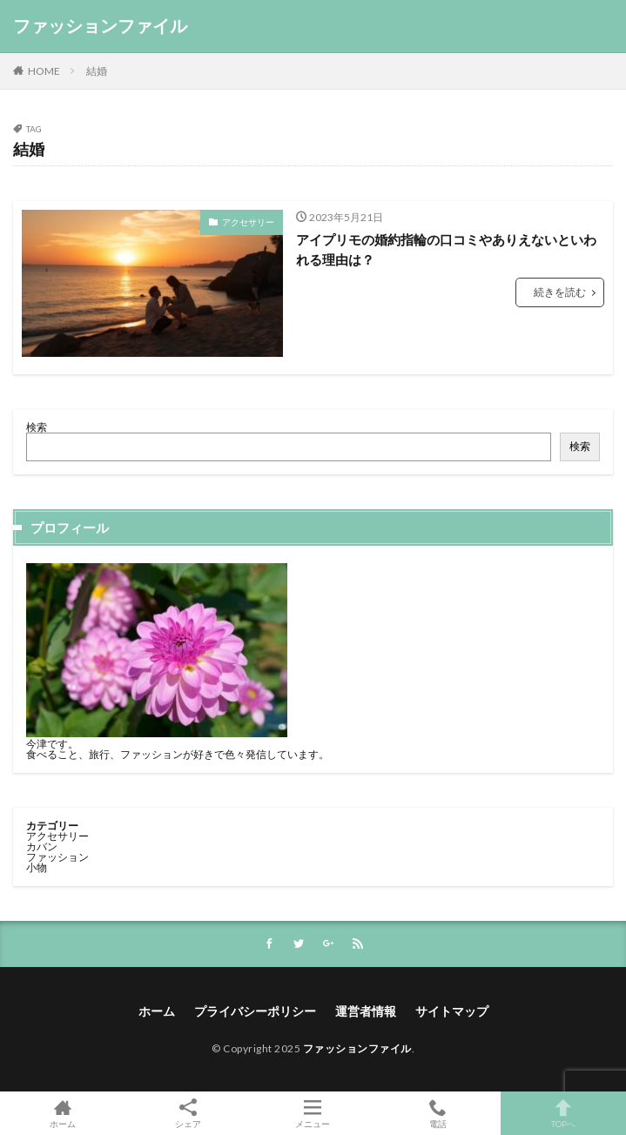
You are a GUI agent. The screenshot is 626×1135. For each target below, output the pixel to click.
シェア (188, 1113)
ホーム (156, 1011)
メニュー (313, 1113)
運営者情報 (365, 1011)
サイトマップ (451, 1011)
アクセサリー (248, 222)
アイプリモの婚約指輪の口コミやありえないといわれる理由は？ (446, 249)
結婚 (96, 70)
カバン (41, 846)
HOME (44, 70)
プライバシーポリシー (255, 1011)
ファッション (57, 856)
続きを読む (560, 292)
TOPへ (563, 1113)
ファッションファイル (100, 26)
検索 (36, 426)
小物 (36, 867)
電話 (438, 1113)
